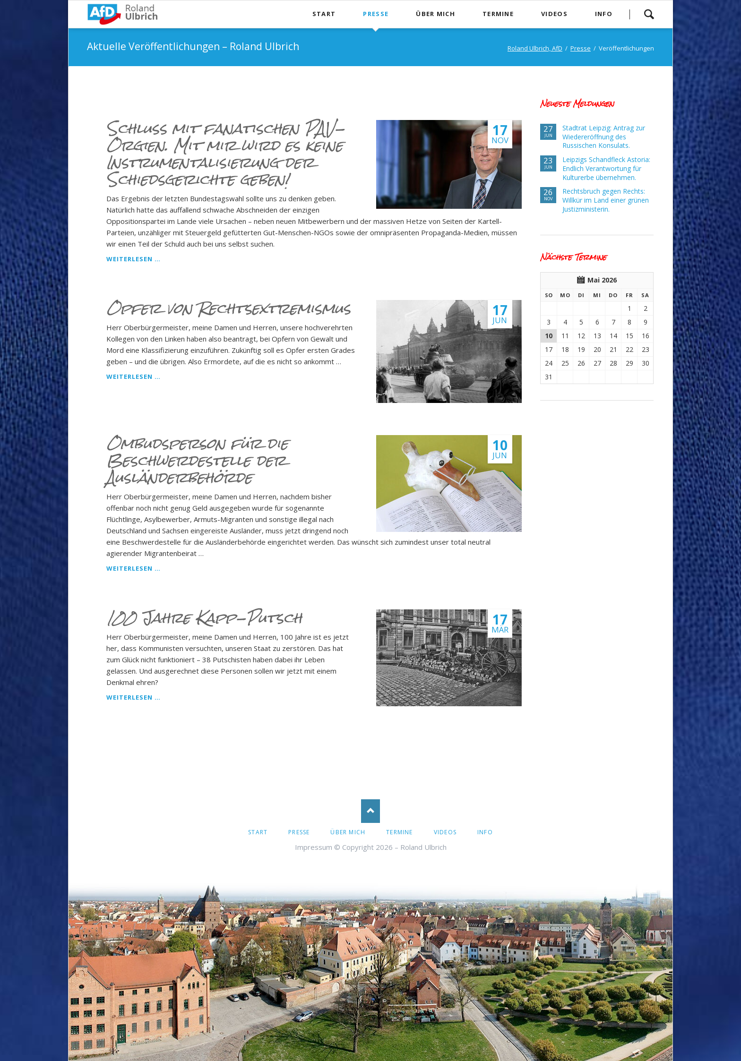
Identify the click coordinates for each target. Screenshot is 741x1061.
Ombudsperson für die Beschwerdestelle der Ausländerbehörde (197, 460)
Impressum (313, 847)
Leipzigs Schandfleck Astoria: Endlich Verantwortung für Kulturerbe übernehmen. (606, 168)
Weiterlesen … (133, 259)
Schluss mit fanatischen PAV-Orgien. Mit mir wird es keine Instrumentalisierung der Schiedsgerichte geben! (225, 154)
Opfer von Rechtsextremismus (228, 308)
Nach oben (370, 811)
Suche (648, 14)
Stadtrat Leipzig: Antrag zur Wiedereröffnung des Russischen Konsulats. (603, 137)
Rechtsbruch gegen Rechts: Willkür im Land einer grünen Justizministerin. (605, 200)
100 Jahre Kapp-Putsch (204, 617)
